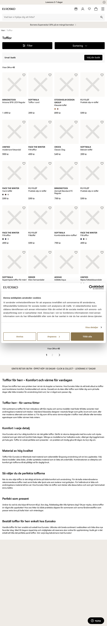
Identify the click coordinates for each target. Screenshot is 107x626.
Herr (3, 30)
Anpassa (53, 336)
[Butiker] (76, 9)
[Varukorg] (96, 9)
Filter (27, 45)
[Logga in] (82, 9)
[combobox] (51, 17)
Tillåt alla (87, 336)
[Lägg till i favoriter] (24, 75)
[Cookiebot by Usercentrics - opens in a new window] (91, 287)
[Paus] (104, 2)
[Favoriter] (89, 9)
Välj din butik (93, 57)
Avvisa (19, 336)
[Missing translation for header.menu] (102, 9)
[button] (80, 45)
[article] (14, 91)
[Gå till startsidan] (8, 9)
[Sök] (101, 17)
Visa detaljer (91, 327)
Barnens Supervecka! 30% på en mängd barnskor (53, 24)
